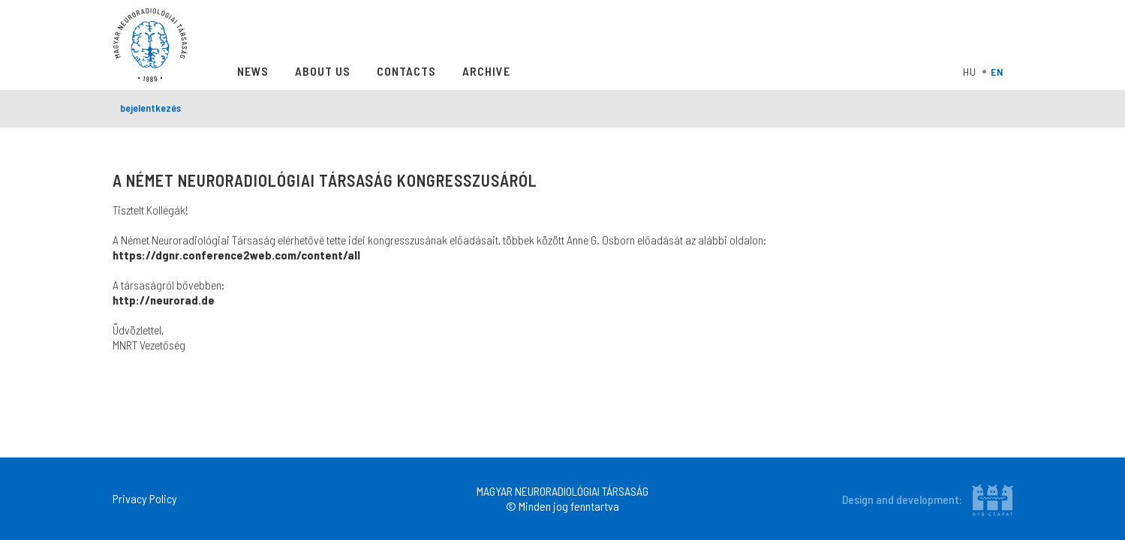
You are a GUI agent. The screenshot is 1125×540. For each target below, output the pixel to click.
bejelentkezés (150, 107)
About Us (322, 71)
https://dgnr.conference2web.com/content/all (236, 255)
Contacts (406, 71)
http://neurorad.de (164, 299)
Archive (486, 71)
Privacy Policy (145, 498)
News (253, 71)
